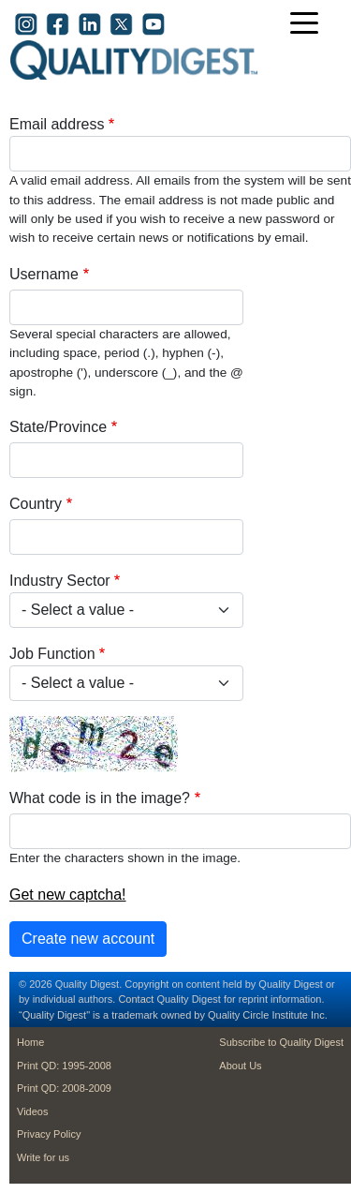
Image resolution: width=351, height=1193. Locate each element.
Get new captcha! (67, 894)
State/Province (58, 427)
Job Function (52, 654)
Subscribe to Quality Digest (281, 1042)
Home (30, 1042)
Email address (56, 124)
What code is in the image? (99, 798)
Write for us (43, 1157)
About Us (240, 1065)
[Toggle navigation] (309, 24)
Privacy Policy (48, 1134)
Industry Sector (59, 581)
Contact (136, 999)
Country (35, 504)
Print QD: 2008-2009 (64, 1088)
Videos (32, 1111)
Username (44, 274)
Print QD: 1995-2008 (64, 1065)
